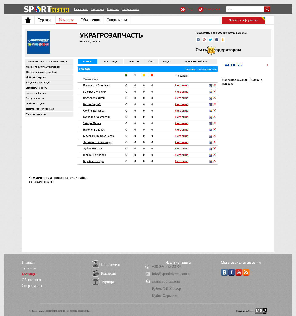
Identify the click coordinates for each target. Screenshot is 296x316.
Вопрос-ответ (130, 9)
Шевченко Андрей (94, 154)
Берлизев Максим (94, 91)
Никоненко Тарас (94, 129)
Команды (66, 20)
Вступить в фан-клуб (38, 82)
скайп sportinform (166, 281)
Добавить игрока (36, 77)
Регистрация (212, 9)
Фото (151, 61)
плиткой (212, 69)
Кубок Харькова (165, 296)
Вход (189, 9)
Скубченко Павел (94, 110)
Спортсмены (117, 20)
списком (201, 69)
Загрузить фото (35, 98)
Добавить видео (35, 103)
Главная (87, 61)
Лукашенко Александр (97, 142)
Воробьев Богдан (93, 161)
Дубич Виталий (92, 148)
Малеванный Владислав (98, 135)
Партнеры (97, 9)
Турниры (45, 20)
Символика (81, 9)
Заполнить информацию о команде (46, 61)
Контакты (113, 9)
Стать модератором (218, 50)
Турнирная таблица (196, 61)
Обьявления (90, 20)
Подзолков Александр (97, 85)
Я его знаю (181, 85)
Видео (166, 61)
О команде (110, 61)
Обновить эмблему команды (43, 66)
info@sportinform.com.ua (172, 274)
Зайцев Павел (92, 123)
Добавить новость (36, 87)
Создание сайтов (244, 310)
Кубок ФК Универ (166, 288)
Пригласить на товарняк (40, 108)
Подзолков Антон (94, 98)
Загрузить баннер (36, 93)
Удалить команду (36, 114)
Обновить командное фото (41, 72)
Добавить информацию (243, 20)
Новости (134, 61)
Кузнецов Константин (96, 117)
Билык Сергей (92, 104)
